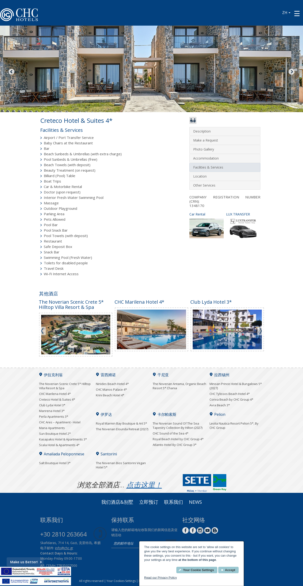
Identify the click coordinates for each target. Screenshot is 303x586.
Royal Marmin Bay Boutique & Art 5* (121, 423)
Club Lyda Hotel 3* (52, 405)
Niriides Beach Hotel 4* (112, 384)
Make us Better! (26, 561)
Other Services (204, 185)
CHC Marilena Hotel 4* (55, 394)
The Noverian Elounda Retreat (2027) (122, 429)
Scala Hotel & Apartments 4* (59, 445)
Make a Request (205, 140)
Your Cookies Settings (121, 581)
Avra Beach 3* (219, 405)
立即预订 (148, 502)
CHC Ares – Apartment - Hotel (59, 422)
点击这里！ (144, 485)
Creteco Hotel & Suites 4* (57, 399)
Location (200, 176)
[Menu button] (297, 13)
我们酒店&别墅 (117, 502)
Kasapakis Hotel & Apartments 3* (63, 439)
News (195, 502)
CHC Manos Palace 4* (111, 389)
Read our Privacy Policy (160, 577)
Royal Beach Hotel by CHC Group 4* (178, 439)
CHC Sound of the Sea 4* (170, 433)
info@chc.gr (64, 548)
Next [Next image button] (291, 72)
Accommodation (206, 158)
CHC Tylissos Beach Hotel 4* (229, 394)
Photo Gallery (203, 149)
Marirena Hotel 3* (52, 411)
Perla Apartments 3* (53, 416)
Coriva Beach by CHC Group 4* (231, 399)
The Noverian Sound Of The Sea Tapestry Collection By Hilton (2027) (177, 425)
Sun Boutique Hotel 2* (55, 433)
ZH (286, 12)
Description (202, 131)
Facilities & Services (208, 167)
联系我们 (173, 502)
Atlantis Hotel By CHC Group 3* (174, 445)
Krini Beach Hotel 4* (110, 395)
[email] (137, 544)
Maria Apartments (52, 428)
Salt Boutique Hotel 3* (55, 463)
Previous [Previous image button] (11, 72)
